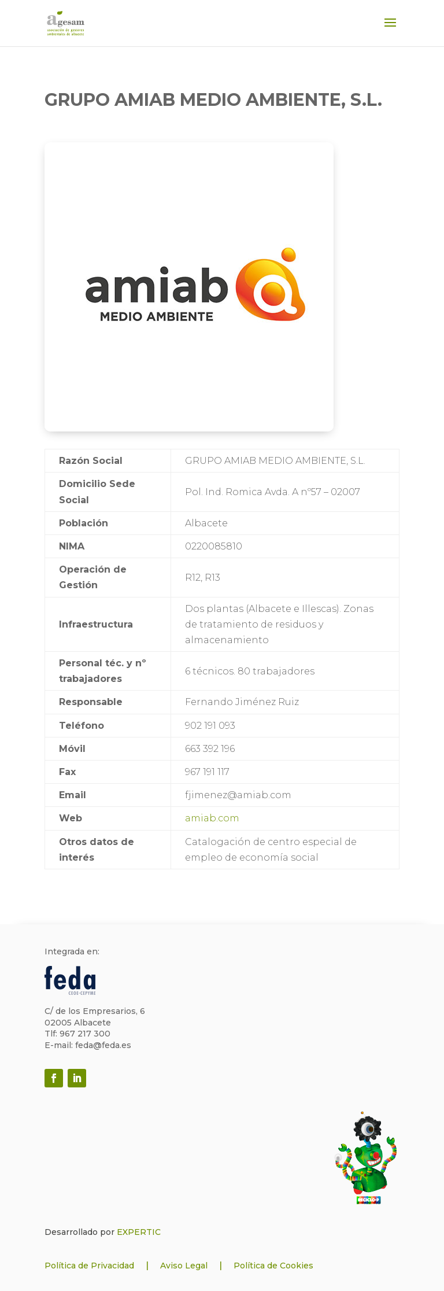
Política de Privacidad (89, 1265)
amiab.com (212, 818)
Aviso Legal (184, 1265)
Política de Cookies (273, 1265)
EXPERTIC (139, 1232)
